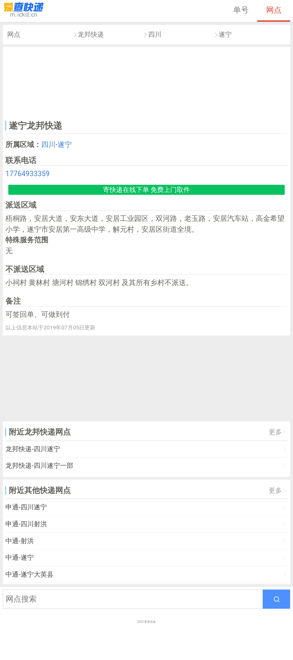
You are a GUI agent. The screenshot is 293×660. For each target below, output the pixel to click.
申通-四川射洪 (26, 524)
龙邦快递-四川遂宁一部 (39, 466)
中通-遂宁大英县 (29, 574)
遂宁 (225, 34)
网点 (274, 10)
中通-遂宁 (19, 557)
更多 (275, 432)
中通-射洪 (19, 541)
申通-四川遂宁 (26, 507)
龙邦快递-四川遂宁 (32, 449)
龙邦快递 (91, 34)
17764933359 (27, 174)
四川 (154, 34)
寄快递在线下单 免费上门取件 (146, 190)
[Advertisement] (146, 82)
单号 (241, 10)
